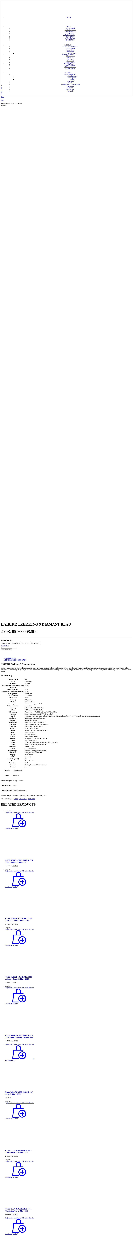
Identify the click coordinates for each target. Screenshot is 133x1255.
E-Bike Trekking (23, 300)
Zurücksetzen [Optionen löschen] (5, 147)
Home (2, 97)
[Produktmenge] (9, 149)
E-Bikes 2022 (31, 300)
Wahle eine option (6, 142)
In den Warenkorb (6, 151)
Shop (2, 100)
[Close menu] (15, 1128)
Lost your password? (12, 1223)
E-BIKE (16, 300)
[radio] (5, 144)
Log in (3, 1223)
